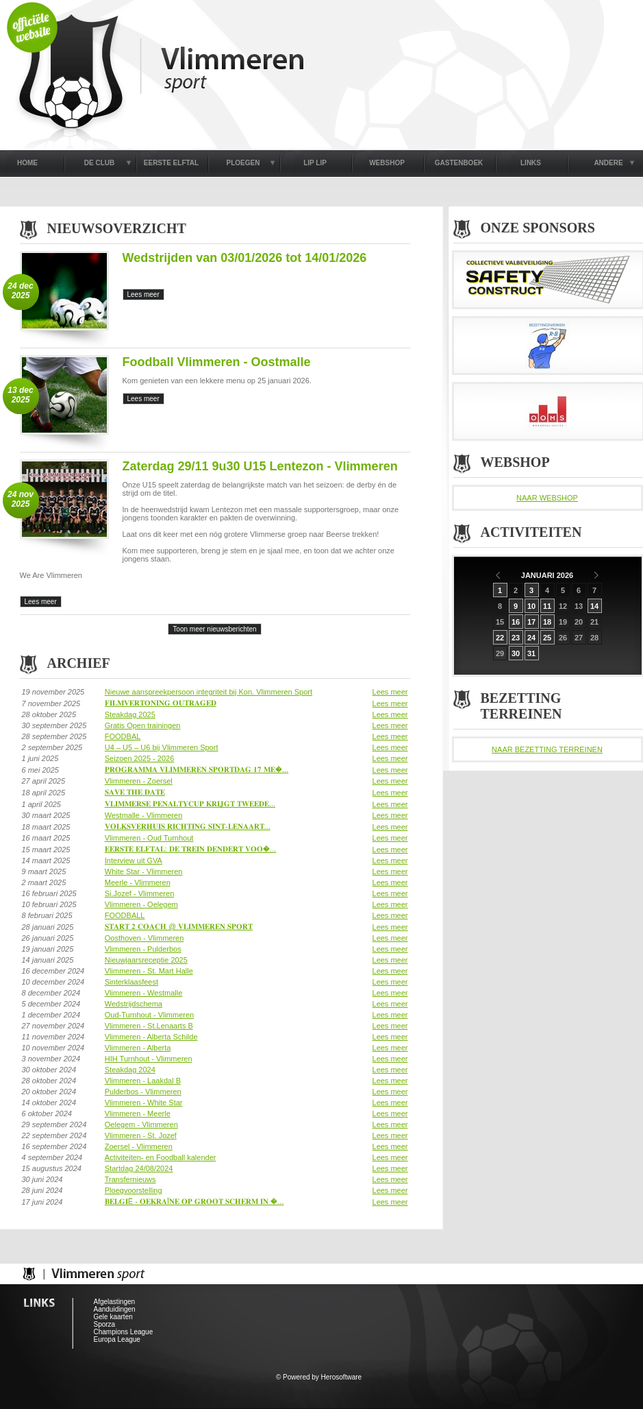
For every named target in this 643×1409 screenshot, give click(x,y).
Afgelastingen (115, 1301)
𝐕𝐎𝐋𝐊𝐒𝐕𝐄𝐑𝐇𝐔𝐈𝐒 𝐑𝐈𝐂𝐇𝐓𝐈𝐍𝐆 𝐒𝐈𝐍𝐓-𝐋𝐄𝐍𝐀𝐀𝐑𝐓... (187, 826)
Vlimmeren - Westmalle (144, 993)
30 (516, 653)
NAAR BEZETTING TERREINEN (547, 749)
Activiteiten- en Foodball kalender (160, 1157)
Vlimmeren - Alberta (138, 1048)
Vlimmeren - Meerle (138, 1113)
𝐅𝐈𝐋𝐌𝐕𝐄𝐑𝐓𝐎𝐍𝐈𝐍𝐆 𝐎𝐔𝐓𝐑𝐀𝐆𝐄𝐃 (160, 703)
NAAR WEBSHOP (547, 498)
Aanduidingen (115, 1309)
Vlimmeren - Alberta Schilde (151, 1037)
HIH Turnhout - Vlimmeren (148, 1059)
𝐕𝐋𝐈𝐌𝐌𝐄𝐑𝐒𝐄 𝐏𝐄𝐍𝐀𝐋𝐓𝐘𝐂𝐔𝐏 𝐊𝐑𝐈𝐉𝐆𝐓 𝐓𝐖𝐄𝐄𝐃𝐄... (190, 803)
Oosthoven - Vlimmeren (144, 938)
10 (531, 606)
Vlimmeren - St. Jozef (141, 1135)
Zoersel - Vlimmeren (139, 1146)
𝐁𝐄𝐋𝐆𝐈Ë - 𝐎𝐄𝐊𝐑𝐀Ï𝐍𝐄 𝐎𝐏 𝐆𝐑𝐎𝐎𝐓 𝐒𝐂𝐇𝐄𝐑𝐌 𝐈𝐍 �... (194, 1201)
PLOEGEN (243, 163)
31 (531, 653)
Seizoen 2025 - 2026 (140, 758)
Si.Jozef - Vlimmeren (139, 893)
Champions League (123, 1332)
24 (531, 638)
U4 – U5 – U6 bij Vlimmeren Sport (161, 747)
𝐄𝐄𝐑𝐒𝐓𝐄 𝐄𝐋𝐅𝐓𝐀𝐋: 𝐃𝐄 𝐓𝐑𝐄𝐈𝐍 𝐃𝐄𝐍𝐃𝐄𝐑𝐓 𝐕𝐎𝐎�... (191, 849)
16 (516, 622)
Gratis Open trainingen (143, 725)
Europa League (117, 1339)
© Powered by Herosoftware (319, 1377)
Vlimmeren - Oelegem (141, 904)
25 (547, 638)
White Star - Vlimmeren (144, 871)
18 (547, 622)
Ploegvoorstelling (133, 1190)
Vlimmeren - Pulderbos (143, 949)
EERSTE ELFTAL (171, 163)
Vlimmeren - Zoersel (139, 781)
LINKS (530, 163)
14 (594, 606)
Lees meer (390, 692)
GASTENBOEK (459, 163)
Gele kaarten (113, 1317)
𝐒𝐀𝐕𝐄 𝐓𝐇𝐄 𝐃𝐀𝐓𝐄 (135, 792)
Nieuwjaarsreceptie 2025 (146, 960)
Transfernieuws (130, 1179)
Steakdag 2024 (130, 1069)
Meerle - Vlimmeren (138, 882)
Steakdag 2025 (130, 714)
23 (516, 638)
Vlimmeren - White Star (144, 1102)
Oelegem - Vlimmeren (141, 1124)
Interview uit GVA (133, 860)
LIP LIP (315, 163)
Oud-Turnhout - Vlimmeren (149, 1015)
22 (500, 638)
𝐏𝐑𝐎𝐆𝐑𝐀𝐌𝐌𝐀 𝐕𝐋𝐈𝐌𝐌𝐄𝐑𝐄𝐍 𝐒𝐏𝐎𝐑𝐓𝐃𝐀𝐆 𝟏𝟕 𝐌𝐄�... (196, 769)
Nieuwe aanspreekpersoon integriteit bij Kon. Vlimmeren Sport (208, 692)
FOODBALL (125, 915)
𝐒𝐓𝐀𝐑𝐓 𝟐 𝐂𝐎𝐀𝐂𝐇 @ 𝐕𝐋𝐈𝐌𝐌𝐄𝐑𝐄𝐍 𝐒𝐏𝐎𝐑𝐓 (179, 926)
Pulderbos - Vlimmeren (143, 1091)
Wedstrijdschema (133, 1004)
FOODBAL (123, 736)
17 (531, 622)
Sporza (105, 1324)
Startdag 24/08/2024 (139, 1168)
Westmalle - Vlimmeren (144, 815)
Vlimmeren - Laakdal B (143, 1080)
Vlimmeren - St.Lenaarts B (149, 1026)
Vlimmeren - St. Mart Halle (149, 971)
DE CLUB (99, 163)
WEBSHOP (387, 163)
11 (547, 606)
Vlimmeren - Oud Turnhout (149, 838)
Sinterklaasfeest (131, 982)
